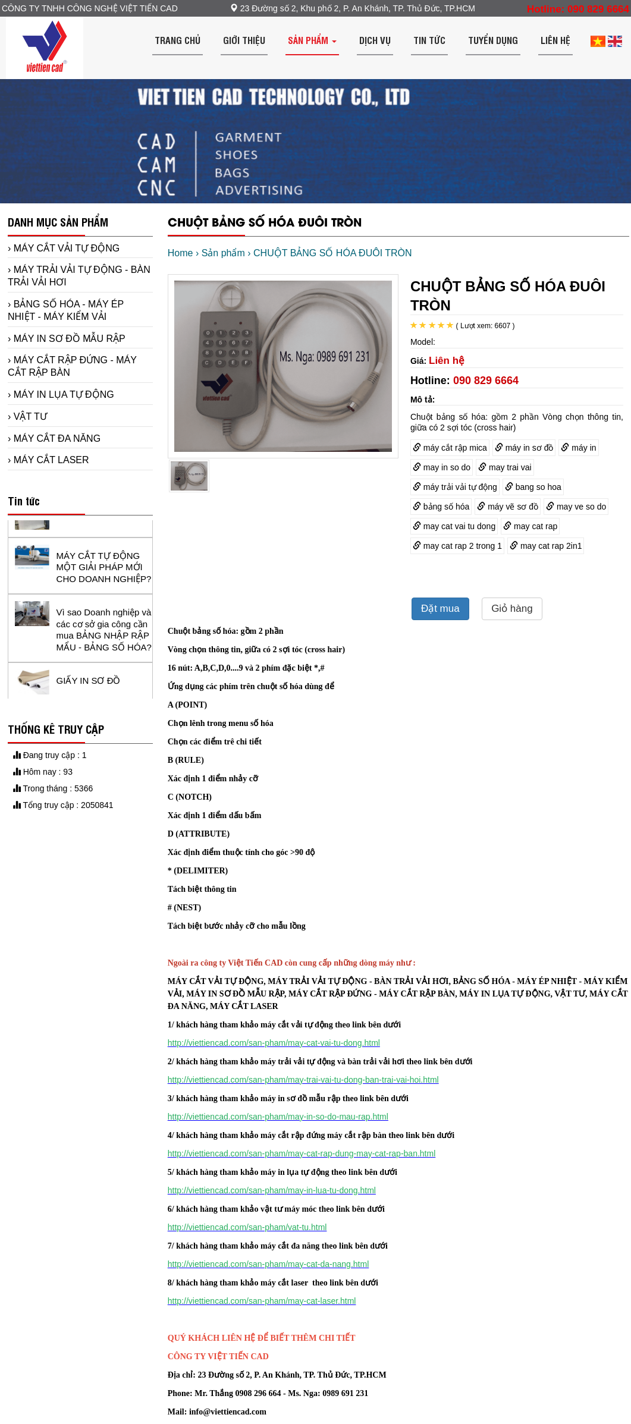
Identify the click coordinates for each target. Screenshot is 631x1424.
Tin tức (429, 39)
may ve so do (576, 506)
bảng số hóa (441, 506)
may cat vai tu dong (454, 526)
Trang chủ (177, 39)
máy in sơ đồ (524, 447)
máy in (578, 447)
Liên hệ (555, 39)
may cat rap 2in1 (546, 546)
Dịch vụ (375, 39)
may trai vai (504, 467)
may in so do (441, 467)
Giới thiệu (244, 39)
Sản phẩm (312, 39)
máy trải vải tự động (455, 487)
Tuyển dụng (493, 39)
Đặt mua (440, 608)
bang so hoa (533, 487)
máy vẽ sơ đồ (507, 506)
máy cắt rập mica (450, 447)
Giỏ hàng (512, 608)
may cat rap (530, 526)
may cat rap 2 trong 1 (457, 546)
